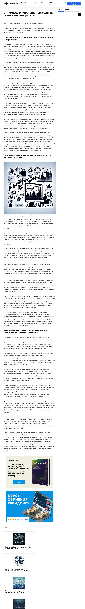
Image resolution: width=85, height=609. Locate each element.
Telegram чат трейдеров (72, 573)
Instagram (68, 584)
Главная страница (7, 9)
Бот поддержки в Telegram (32, 589)
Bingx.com (47, 580)
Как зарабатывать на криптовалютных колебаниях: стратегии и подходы (37, 552)
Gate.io (46, 584)
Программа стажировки (24, 3)
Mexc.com (47, 587)
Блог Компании (28, 591)
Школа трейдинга (51, 3)
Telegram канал (69, 578)
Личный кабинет (74, 3)
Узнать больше (19, 32)
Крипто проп (35, 3)
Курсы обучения (28, 575)
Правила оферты (29, 582)
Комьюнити (62, 4)
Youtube (67, 580)
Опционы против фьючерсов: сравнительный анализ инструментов (23, 551)
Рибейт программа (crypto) (52, 573)
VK (65, 582)
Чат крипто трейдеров (71, 575)
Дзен (66, 587)
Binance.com (48, 582)
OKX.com (47, 578)
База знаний (43, 3)
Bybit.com (47, 575)
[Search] (79, 14)
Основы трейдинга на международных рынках (50, 549)
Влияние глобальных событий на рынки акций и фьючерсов (9, 550)
